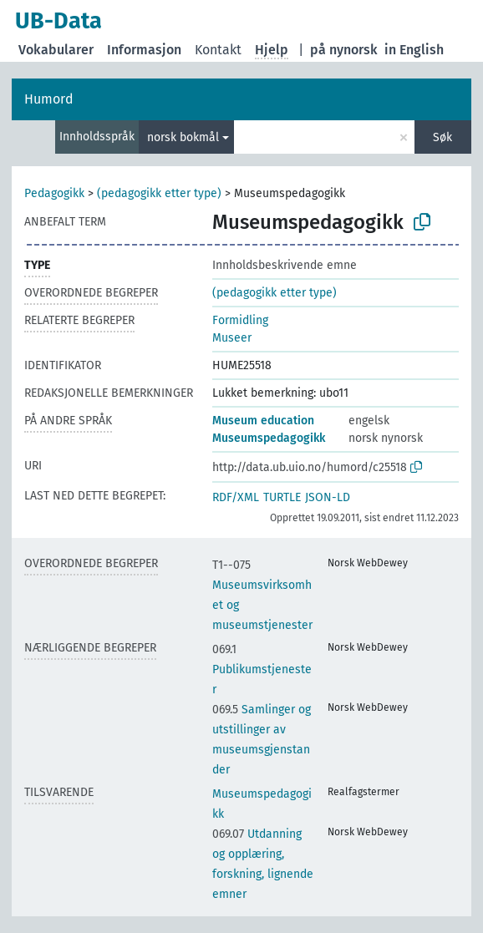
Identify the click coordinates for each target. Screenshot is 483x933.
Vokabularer (56, 50)
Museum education (263, 420)
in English (414, 50)
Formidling (240, 320)
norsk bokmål (183, 137)
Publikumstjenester (262, 669)
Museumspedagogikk (268, 438)
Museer (232, 338)
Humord (49, 99)
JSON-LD (327, 497)
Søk (442, 137)
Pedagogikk (54, 193)
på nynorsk (344, 50)
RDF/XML (235, 497)
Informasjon (144, 50)
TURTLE (282, 497)
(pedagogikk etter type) (159, 193)
